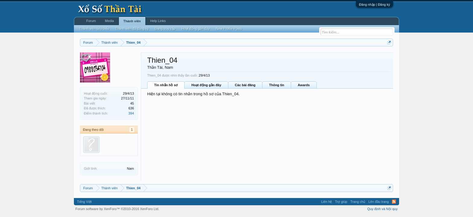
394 (131, 113)
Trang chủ (357, 201)
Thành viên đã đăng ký (132, 28)
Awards (304, 85)
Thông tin (276, 85)
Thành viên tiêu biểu (94, 28)
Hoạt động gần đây (206, 85)
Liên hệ (326, 201)
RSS (394, 202)
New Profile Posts (229, 28)
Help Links (158, 21)
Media (109, 21)
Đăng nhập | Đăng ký (374, 4)
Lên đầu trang (378, 201)
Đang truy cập (165, 28)
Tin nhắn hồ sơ (166, 85)
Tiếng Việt (84, 201)
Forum (91, 21)
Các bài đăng (245, 85)
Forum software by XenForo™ (117, 209)
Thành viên (132, 21)
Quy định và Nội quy (382, 209)
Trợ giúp (341, 201)
